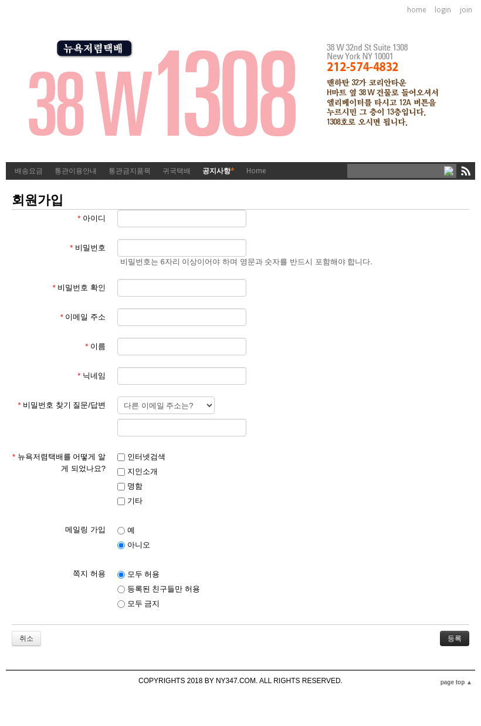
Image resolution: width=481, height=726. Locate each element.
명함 (130, 486)
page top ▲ (456, 682)
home (416, 10)
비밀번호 (88, 247)
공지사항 (218, 171)
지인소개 (137, 471)
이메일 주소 (83, 316)
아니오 (133, 544)
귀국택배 (176, 171)
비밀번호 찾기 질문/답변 (62, 405)
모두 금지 (138, 603)
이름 (95, 346)
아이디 (91, 218)
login (443, 10)
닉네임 (91, 375)
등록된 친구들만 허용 (158, 588)
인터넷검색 (141, 456)
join (466, 10)
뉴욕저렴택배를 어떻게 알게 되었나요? (59, 462)
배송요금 (29, 171)
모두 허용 (138, 574)
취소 (26, 638)
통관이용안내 (76, 171)
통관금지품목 (130, 171)
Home (256, 171)
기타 (130, 500)
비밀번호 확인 (79, 287)
